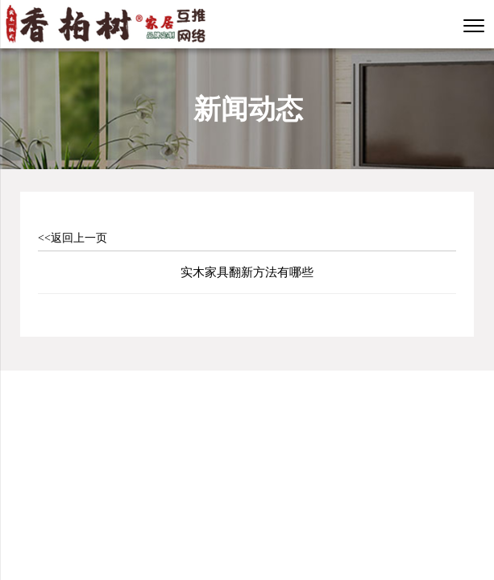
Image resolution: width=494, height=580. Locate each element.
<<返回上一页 (72, 238)
